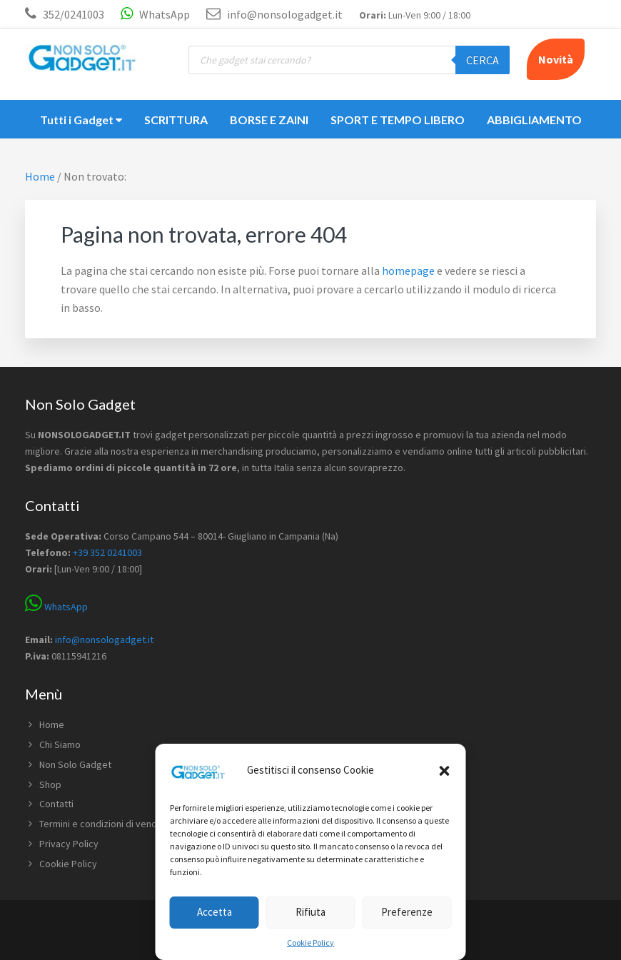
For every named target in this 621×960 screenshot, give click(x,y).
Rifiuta (310, 912)
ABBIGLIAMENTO (534, 119)
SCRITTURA (176, 119)
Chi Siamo (60, 744)
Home (51, 724)
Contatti (56, 803)
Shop (50, 784)
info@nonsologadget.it (274, 14)
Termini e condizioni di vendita (103, 823)
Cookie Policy (310, 942)
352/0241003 (73, 14)
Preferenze (407, 912)
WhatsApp (155, 14)
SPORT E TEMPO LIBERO (397, 119)
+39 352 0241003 (107, 552)
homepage (408, 270)
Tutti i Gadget (81, 119)
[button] (445, 771)
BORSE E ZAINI (269, 119)
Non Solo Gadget (75, 764)
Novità (555, 59)
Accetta (214, 912)
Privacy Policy (69, 843)
